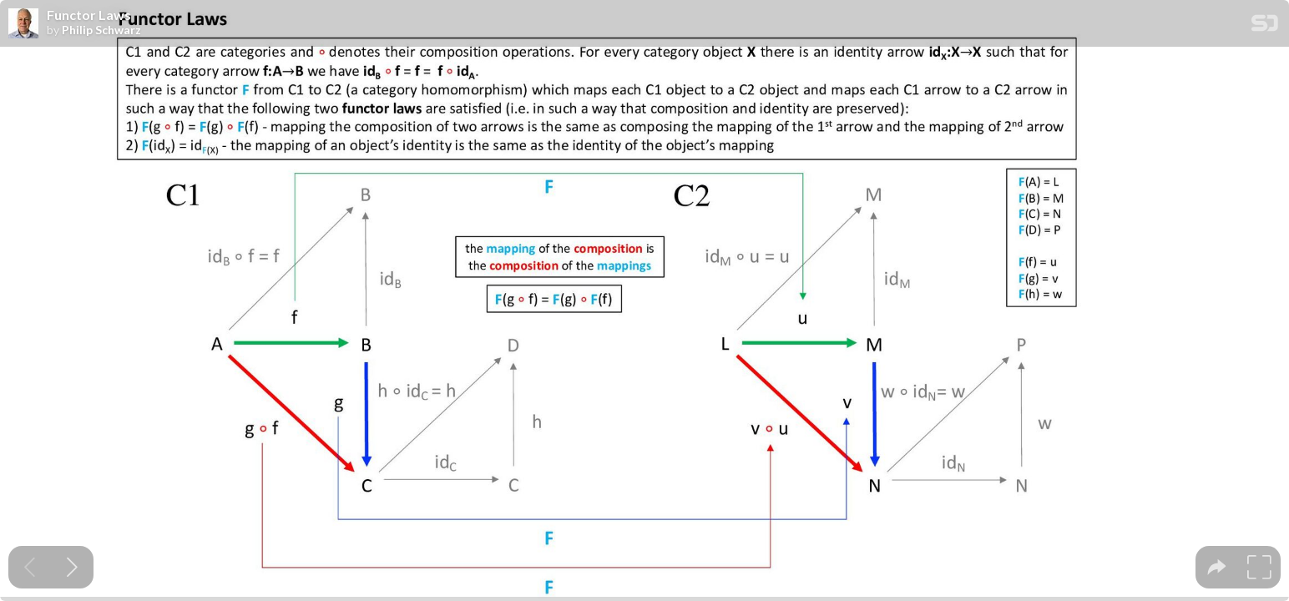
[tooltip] (1217, 567)
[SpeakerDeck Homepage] (1264, 26)
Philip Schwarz (101, 30)
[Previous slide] (29, 567)
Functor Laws (89, 15)
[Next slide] (72, 567)
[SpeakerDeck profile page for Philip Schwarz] (23, 24)
